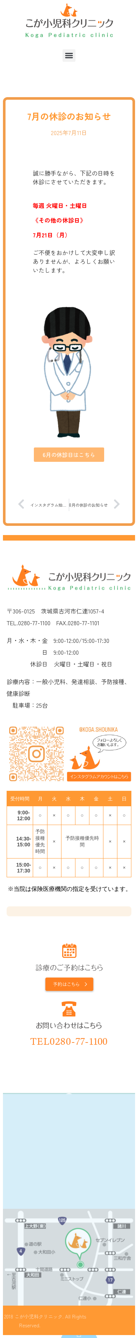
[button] (69, 55)
